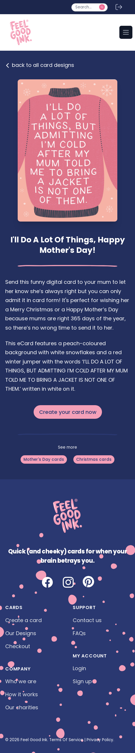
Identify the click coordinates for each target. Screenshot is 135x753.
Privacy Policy (100, 740)
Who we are (20, 681)
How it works (21, 694)
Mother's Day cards (43, 459)
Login (79, 668)
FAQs (79, 633)
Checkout (17, 646)
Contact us (87, 620)
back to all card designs (39, 65)
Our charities (21, 707)
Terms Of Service (66, 740)
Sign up (82, 681)
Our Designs (20, 633)
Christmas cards (94, 459)
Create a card (23, 620)
